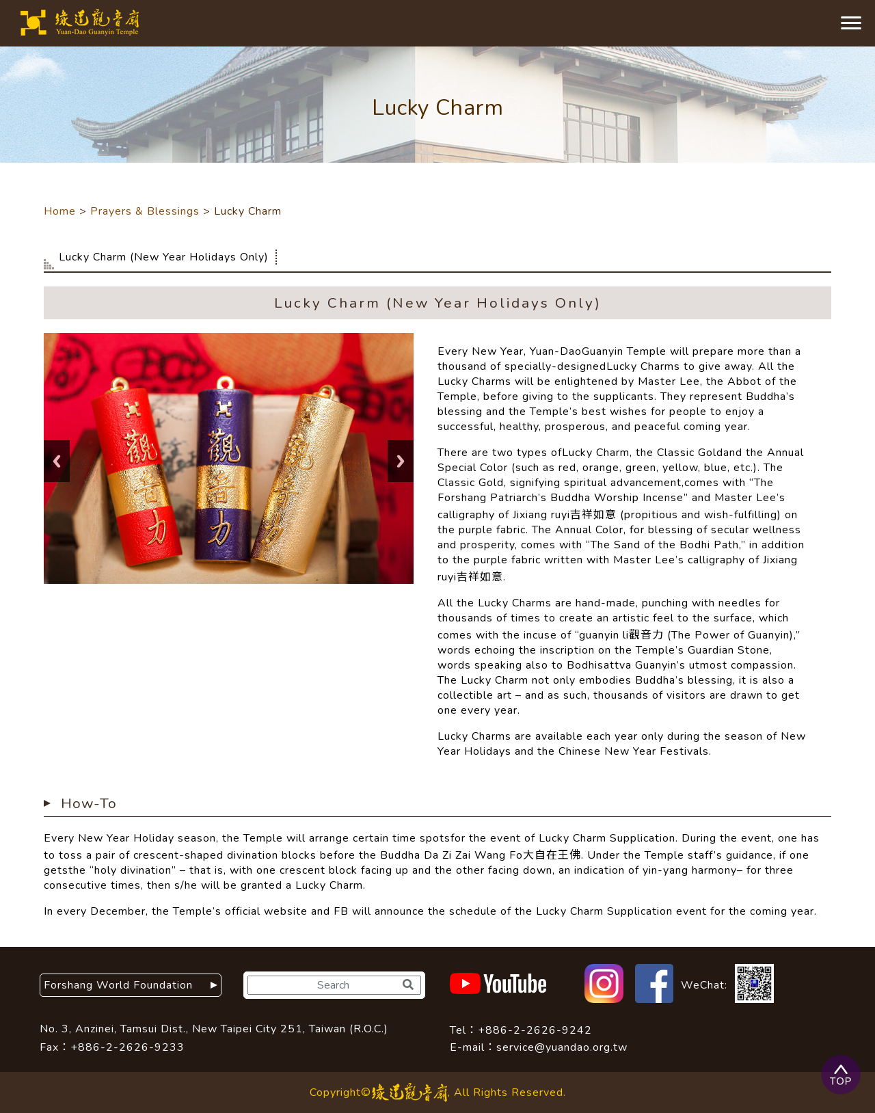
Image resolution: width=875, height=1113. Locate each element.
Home (60, 211)
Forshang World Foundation (124, 985)
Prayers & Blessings (145, 211)
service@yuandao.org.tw (562, 1047)
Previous (57, 461)
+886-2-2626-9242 (535, 1030)
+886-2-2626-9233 (127, 1047)
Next (401, 461)
